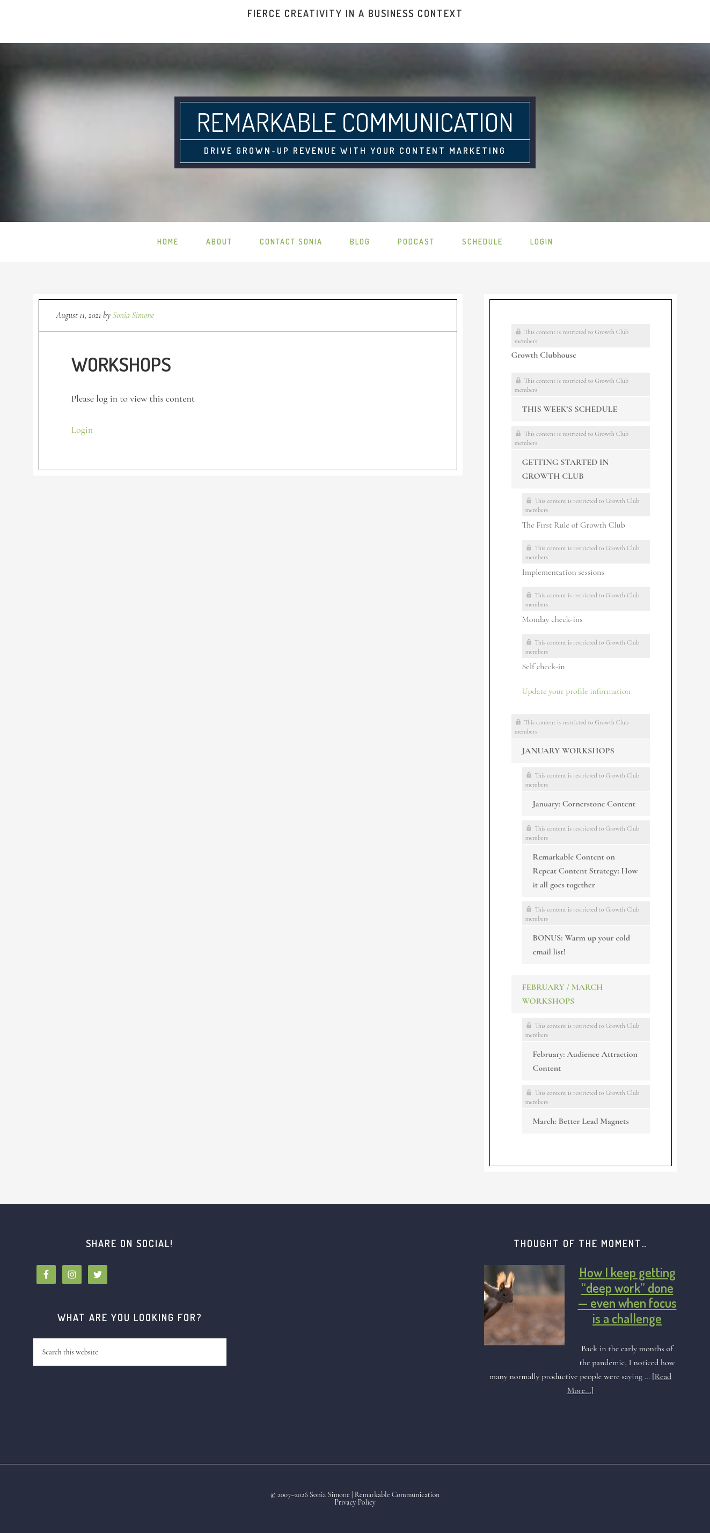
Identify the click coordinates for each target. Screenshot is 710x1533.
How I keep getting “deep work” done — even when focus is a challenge (627, 1295)
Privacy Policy (355, 1502)
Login (82, 429)
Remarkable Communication (355, 122)
